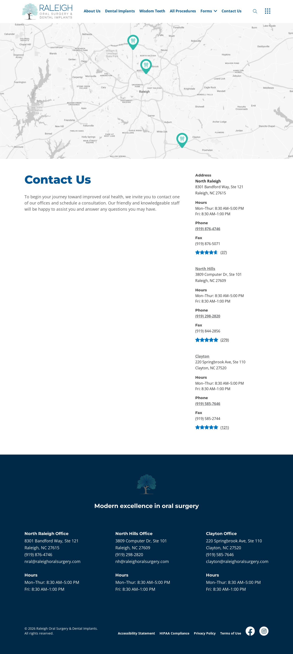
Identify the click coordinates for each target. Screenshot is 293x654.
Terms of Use (230, 633)
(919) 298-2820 (207, 316)
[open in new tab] (219, 190)
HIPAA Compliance (174, 633)
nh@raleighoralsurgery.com (142, 561)
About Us (92, 11)
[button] (208, 11)
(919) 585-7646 (207, 403)
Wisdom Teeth (152, 11)
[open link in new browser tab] (250, 631)
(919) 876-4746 (207, 228)
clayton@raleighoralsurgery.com (237, 561)
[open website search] (258, 11)
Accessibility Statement (136, 633)
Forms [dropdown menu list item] (209, 11)
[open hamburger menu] (267, 11)
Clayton (202, 356)
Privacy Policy (205, 633)
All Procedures (183, 11)
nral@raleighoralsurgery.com (52, 561)
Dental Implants (120, 11)
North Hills (205, 268)
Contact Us (231, 11)
